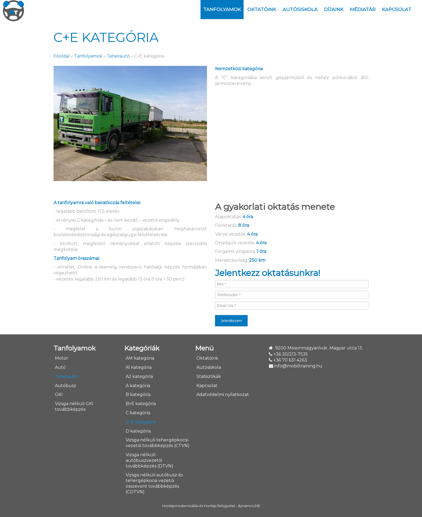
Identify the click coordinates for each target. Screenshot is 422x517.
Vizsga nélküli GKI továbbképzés (74, 406)
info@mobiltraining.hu (298, 366)
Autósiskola (300, 9)
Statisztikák (208, 376)
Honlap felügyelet (219, 506)
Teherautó (118, 56)
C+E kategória (141, 421)
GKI (59, 394)
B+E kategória (141, 403)
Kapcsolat (396, 9)
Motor (61, 358)
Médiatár (362, 9)
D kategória (138, 431)
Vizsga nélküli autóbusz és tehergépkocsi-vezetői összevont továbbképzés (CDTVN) (154, 483)
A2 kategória (139, 376)
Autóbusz (65, 385)
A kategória (138, 385)
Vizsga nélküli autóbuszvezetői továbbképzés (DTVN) (149, 460)
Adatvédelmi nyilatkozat (222, 394)
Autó (60, 367)
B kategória (138, 394)
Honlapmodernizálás (180, 506)
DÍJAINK (333, 9)
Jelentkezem (231, 320)
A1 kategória (139, 367)
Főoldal (62, 56)
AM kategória (140, 358)
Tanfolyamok (222, 9)
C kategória (138, 412)
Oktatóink (261, 9)
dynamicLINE (249, 506)
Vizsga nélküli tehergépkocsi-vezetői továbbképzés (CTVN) (157, 442)
